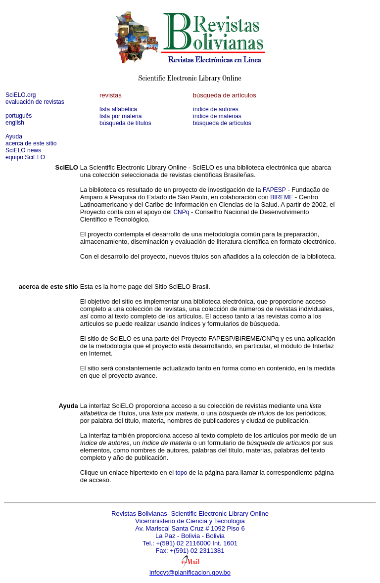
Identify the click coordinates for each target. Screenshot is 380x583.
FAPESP (274, 189)
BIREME (281, 197)
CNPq (181, 212)
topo (181, 472)
